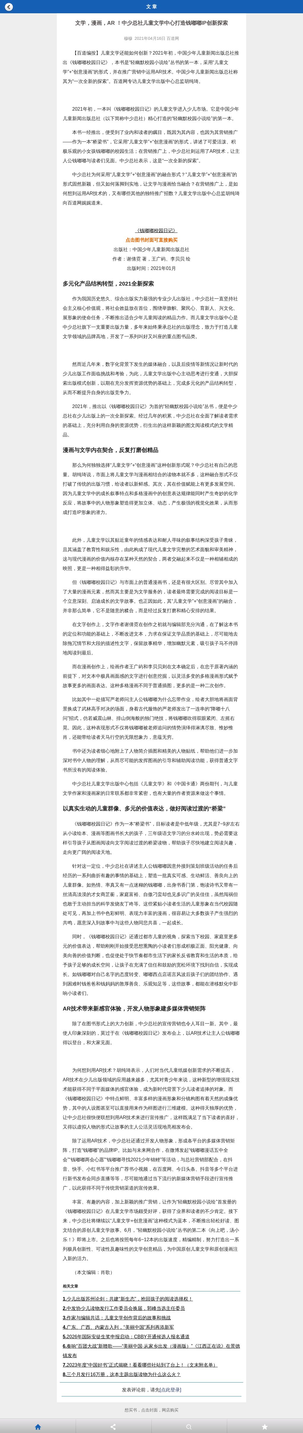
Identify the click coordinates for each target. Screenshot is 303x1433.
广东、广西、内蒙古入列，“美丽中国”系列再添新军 (118, 1327)
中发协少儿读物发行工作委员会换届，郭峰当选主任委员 (124, 1308)
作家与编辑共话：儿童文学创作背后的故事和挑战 (117, 1317)
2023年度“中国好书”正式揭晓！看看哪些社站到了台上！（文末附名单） (140, 1365)
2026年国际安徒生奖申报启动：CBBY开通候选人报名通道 (126, 1336)
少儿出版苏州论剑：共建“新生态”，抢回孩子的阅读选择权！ (128, 1298)
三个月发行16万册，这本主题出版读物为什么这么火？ (122, 1374)
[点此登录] (170, 1389)
